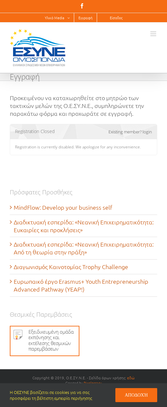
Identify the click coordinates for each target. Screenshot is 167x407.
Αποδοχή (136, 395)
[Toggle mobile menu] (153, 33)
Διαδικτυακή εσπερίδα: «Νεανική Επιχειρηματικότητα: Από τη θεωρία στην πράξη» (84, 248)
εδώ (131, 377)
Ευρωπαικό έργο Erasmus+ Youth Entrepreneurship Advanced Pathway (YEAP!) (81, 285)
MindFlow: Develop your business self (63, 207)
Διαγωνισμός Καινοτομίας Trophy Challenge (71, 266)
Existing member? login (130, 132)
